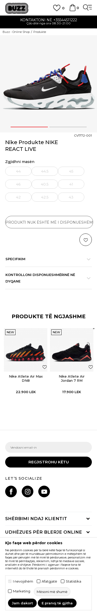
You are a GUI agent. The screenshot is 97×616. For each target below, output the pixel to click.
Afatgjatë (49, 581)
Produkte (39, 32)
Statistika (73, 581)
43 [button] (71, 197)
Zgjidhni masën (19, 162)
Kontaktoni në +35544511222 (48, 20)
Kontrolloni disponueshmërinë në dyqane (45, 278)
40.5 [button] (45, 184)
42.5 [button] (45, 197)
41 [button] (71, 184)
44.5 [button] (45, 171)
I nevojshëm (23, 581)
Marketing (21, 591)
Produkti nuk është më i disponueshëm (49, 222)
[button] (85, 239)
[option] (48, 22)
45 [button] (71, 171)
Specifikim (45, 259)
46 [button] (18, 184)
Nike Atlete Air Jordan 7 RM (72, 378)
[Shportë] (72, 10)
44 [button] (18, 171)
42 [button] (18, 197)
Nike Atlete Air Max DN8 (26, 378)
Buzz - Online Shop (16, 32)
